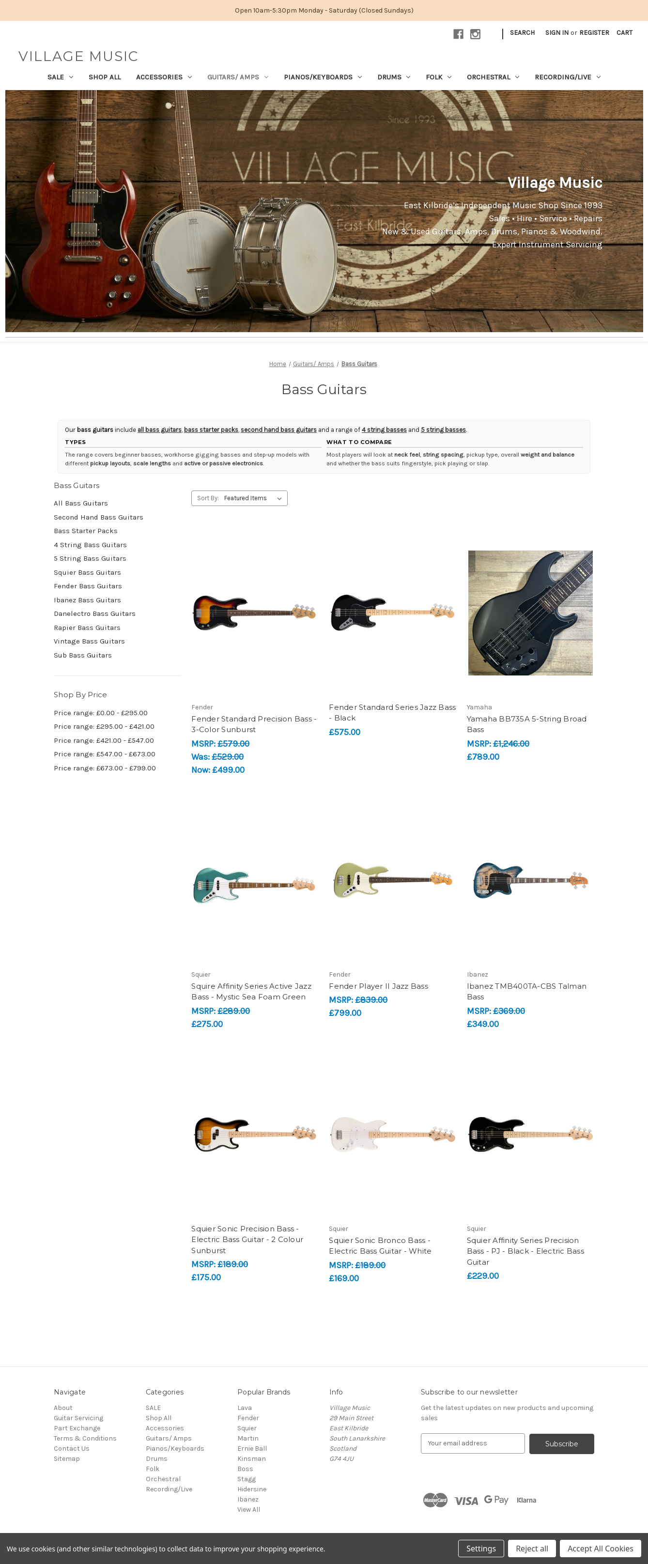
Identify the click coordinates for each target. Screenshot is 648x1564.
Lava (244, 1408)
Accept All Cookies (600, 1548)
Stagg (246, 1479)
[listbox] (255, 498)
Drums (394, 77)
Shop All (105, 77)
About (63, 1408)
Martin (248, 1438)
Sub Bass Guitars (83, 655)
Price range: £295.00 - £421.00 (104, 726)
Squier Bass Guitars (87, 572)
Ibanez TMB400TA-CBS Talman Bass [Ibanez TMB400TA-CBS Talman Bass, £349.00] (527, 991)
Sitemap (67, 1459)
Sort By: (208, 498)
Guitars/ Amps (237, 77)
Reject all (532, 1548)
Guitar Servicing (78, 1418)
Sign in (557, 33)
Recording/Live (568, 77)
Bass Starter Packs (86, 530)
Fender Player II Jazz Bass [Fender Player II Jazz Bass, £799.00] (378, 986)
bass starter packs (211, 429)
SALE (60, 77)
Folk (438, 77)
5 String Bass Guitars (90, 558)
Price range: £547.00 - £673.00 (104, 754)
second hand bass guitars (279, 429)
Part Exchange (77, 1428)
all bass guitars (160, 429)
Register (594, 33)
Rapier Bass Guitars (87, 627)
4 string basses (384, 429)
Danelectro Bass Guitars (95, 613)
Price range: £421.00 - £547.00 (104, 740)
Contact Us (72, 1448)
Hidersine (251, 1489)
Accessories (164, 77)
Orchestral (493, 77)
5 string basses (443, 429)
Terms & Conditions (85, 1438)
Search (522, 33)
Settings (481, 1548)
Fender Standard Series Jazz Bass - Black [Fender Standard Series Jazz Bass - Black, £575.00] (392, 713)
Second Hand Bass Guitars (98, 517)
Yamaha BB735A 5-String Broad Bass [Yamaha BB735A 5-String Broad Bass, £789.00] (527, 724)
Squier (247, 1428)
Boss (245, 1469)
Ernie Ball (252, 1448)
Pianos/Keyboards (323, 77)
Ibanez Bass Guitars (87, 600)
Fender (248, 1418)
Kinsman (251, 1459)
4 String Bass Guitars (90, 544)
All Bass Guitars (81, 503)
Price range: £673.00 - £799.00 (105, 768)
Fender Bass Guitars (88, 586)
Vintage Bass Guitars (89, 641)
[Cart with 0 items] (624, 33)
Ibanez (248, 1499)
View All (248, 1509)
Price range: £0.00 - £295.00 (101, 712)
